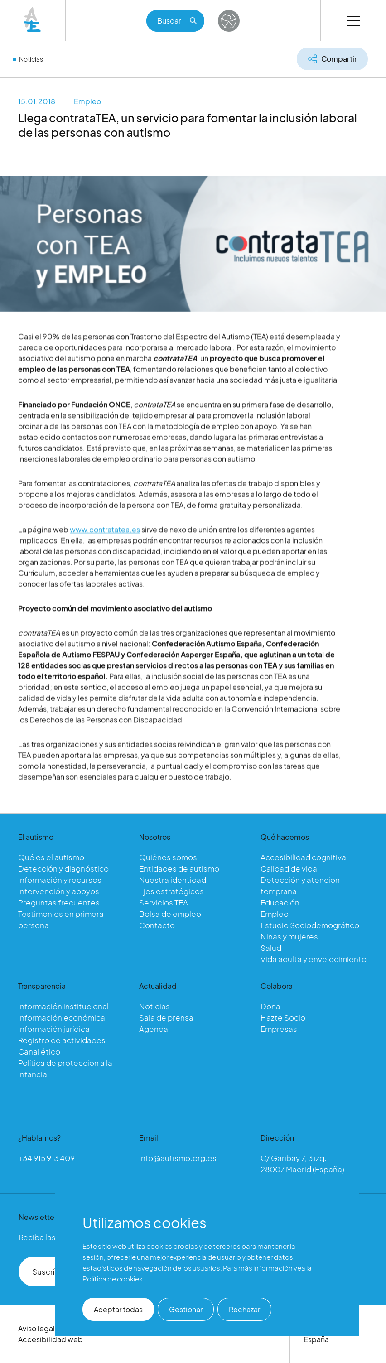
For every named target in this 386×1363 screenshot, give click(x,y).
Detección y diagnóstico (63, 868)
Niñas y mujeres (289, 936)
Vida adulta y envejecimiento (314, 959)
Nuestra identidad (172, 880)
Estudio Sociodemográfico (310, 925)
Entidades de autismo (179, 868)
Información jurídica (54, 1029)
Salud (271, 948)
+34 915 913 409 (46, 1158)
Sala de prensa (166, 1017)
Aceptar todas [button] (118, 1309)
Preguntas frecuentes (59, 902)
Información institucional (63, 1006)
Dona (270, 1006)
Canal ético (39, 1051)
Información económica (61, 1017)
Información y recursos (59, 880)
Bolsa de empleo (170, 914)
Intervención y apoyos (58, 891)
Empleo (87, 101)
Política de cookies (112, 1278)
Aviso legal (36, 1328)
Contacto (157, 925)
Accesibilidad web (50, 1339)
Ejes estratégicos (171, 891)
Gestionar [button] (186, 1309)
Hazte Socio (283, 1017)
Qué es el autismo (51, 857)
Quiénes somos (168, 857)
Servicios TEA (163, 902)
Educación (280, 902)
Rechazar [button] (244, 1309)
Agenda (153, 1029)
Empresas (279, 1029)
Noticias (31, 59)
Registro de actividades (62, 1040)
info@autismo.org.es (178, 1158)
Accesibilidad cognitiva (303, 857)
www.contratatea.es (105, 539)
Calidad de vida (289, 868)
